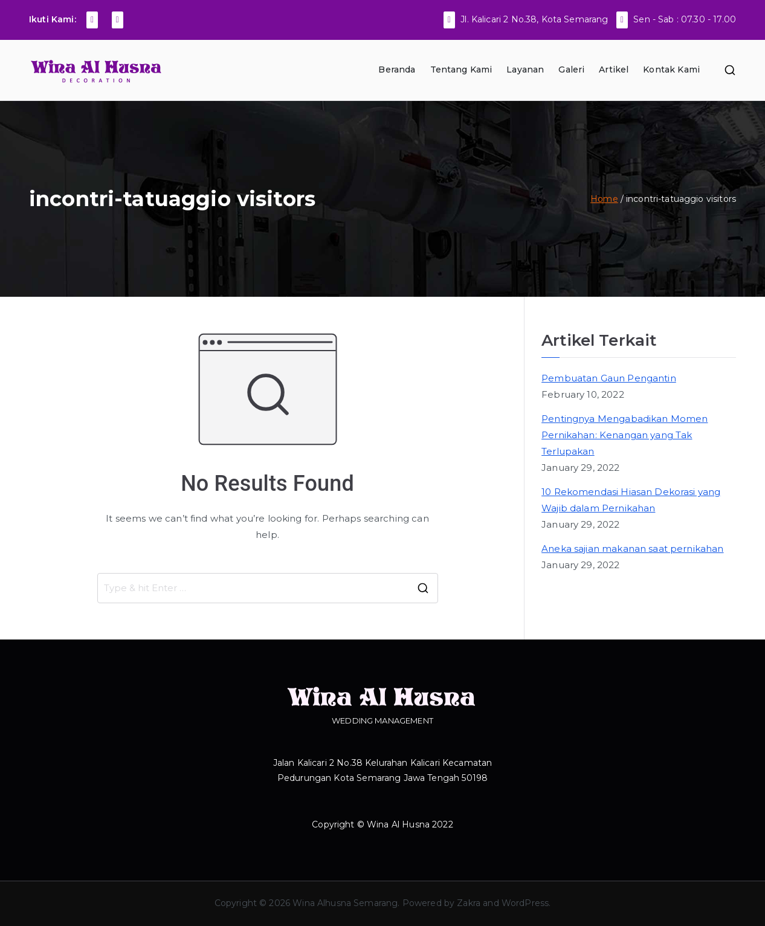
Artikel (613, 69)
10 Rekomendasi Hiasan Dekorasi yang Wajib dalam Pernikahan (630, 500)
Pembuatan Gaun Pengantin (608, 378)
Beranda (396, 69)
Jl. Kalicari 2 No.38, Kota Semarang (534, 19)
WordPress (525, 903)
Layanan (525, 69)
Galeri (571, 69)
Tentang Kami (461, 69)
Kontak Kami (671, 69)
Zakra (468, 903)
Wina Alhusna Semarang (345, 903)
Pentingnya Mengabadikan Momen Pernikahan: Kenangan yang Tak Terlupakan (624, 435)
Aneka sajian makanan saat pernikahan (632, 548)
